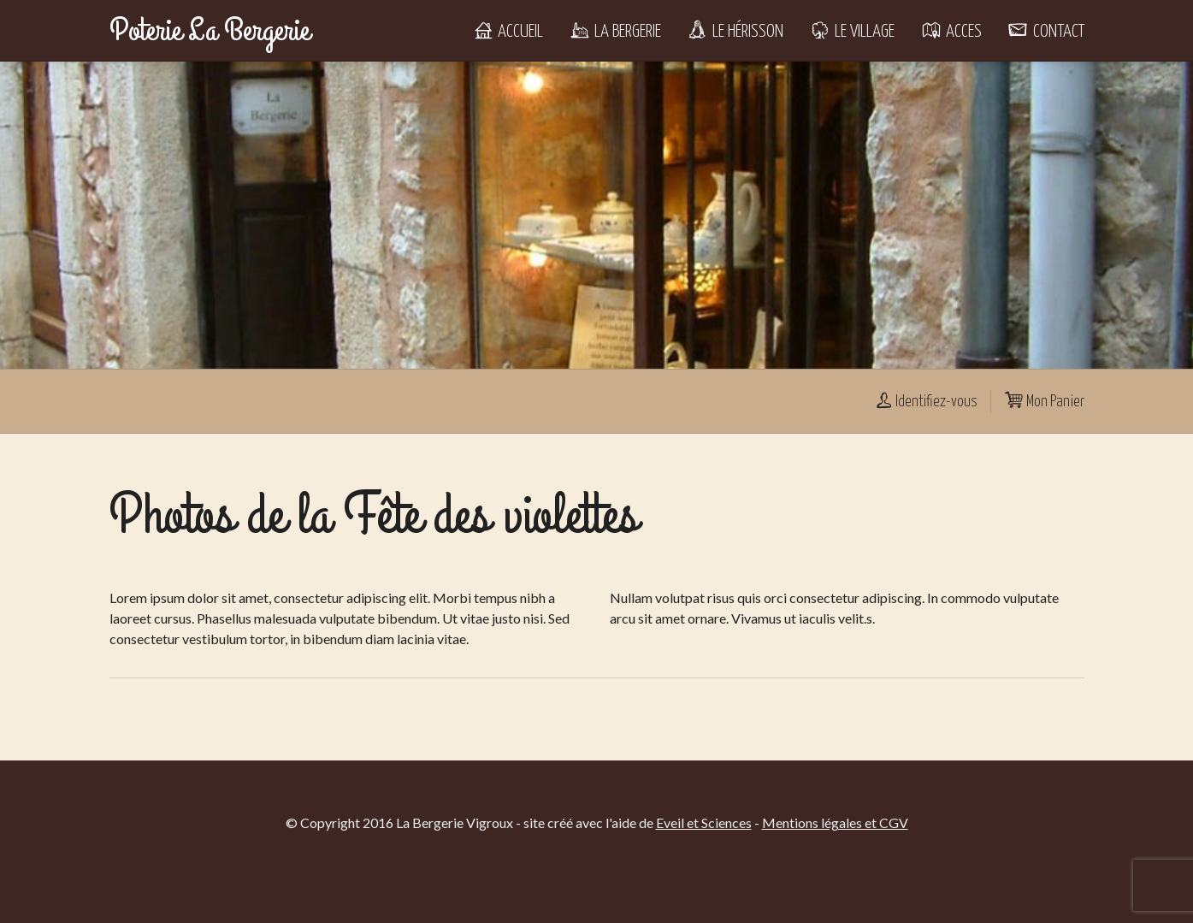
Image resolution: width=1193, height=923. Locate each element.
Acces (951, 31)
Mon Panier (1044, 402)
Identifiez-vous (925, 402)
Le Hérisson (735, 31)
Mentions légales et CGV (835, 822)
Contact (1045, 31)
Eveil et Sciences (704, 822)
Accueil (507, 31)
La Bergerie (615, 31)
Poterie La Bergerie (209, 31)
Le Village (852, 31)
